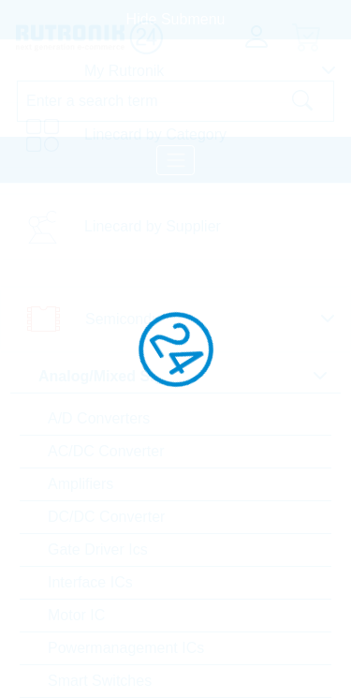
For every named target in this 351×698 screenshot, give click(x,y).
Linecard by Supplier (152, 226)
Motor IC (76, 615)
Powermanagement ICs (126, 648)
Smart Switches (100, 681)
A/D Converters (99, 418)
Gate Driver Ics (98, 549)
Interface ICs (90, 582)
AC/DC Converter (106, 451)
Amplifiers (80, 484)
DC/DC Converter (106, 517)
